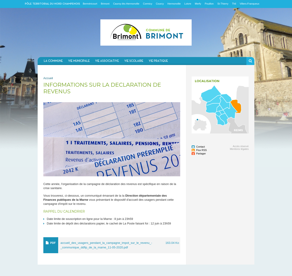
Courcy (160, 3)
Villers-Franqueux (249, 3)
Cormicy (147, 3)
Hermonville (174, 3)
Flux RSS (201, 150)
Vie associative (107, 61)
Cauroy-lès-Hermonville (126, 3)
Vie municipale (79, 61)
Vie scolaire (133, 61)
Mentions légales (239, 149)
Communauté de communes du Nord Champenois (146, 32)
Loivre (187, 3)
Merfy (198, 3)
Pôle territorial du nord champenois (52, 4)
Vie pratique (158, 61)
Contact (200, 146)
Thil (234, 3)
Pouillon (209, 3)
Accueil (48, 78)
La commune (53, 61)
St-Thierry (222, 3)
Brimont (105, 3)
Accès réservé (241, 146)
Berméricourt (90, 3)
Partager (201, 153)
